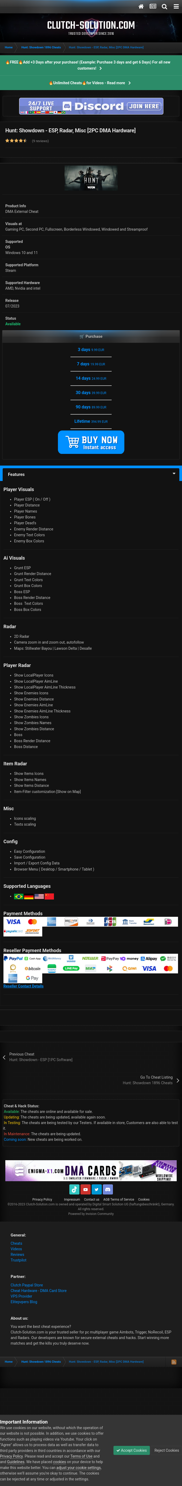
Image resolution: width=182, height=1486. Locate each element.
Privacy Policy (42, 1199)
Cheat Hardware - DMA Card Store (39, 1291)
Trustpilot (18, 1260)
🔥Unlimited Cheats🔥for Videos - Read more (87, 83)
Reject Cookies (166, 1450)
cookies (59, 1462)
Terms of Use (81, 1456)
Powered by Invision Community (91, 1214)
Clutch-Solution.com (40, 1204)
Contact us (91, 1199)
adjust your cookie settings (78, 1468)
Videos (16, 1249)
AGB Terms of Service (118, 1199)
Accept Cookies (131, 1450)
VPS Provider (21, 1296)
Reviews (17, 1254)
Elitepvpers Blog (24, 1302)
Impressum (72, 1199)
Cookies (144, 1199)
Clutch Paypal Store (27, 1285)
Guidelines (15, 1462)
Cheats (16, 1243)
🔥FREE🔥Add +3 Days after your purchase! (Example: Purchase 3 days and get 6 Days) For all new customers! (87, 65)
